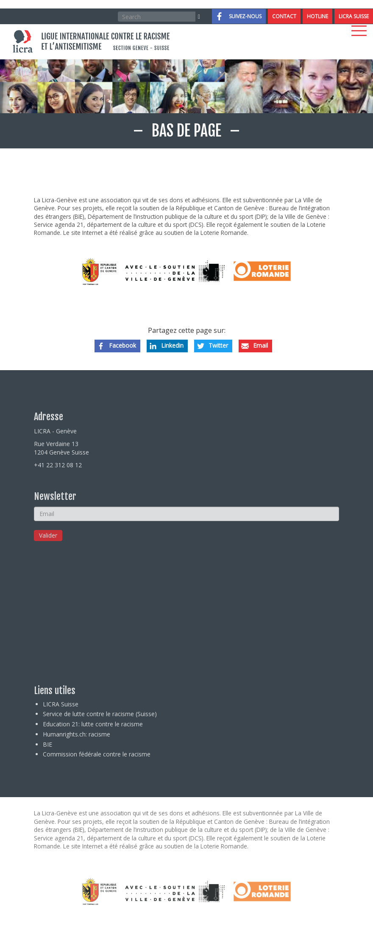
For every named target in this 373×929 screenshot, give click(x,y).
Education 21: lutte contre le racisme (93, 724)
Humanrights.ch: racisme (76, 734)
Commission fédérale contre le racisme (96, 754)
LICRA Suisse (354, 16)
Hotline (317, 16)
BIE (47, 744)
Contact (284, 16)
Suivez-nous (245, 16)
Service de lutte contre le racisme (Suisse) (100, 714)
